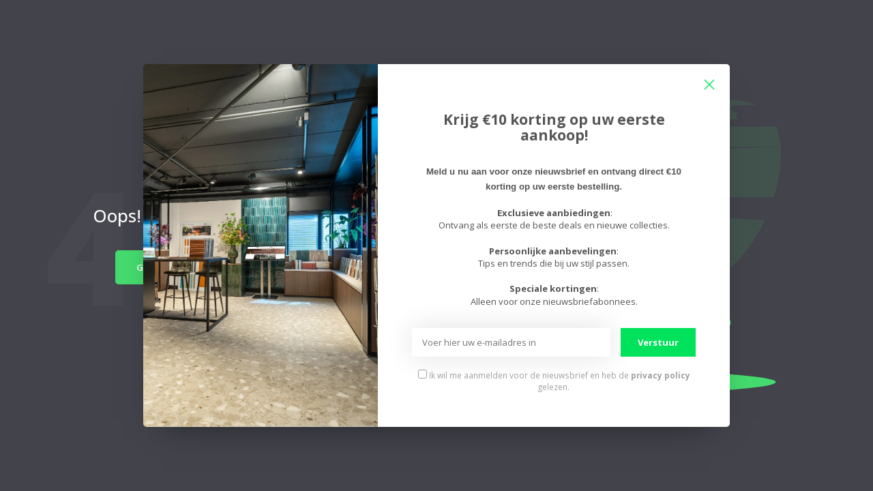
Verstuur (658, 342)
